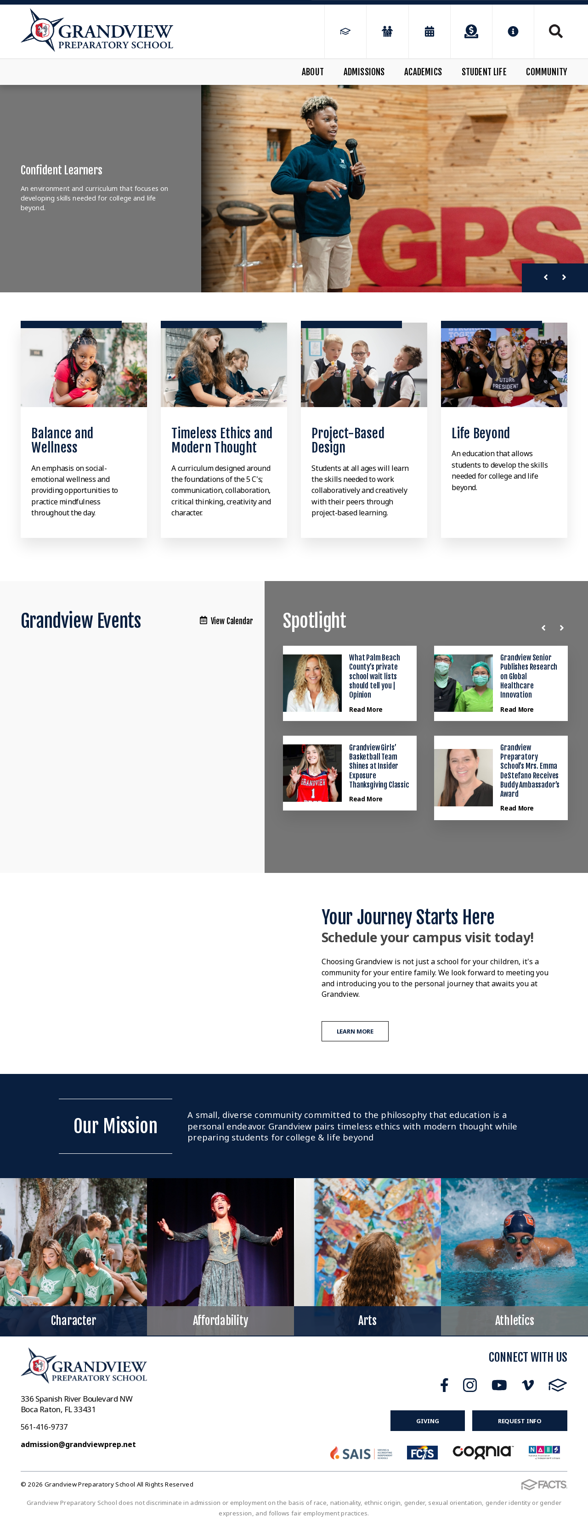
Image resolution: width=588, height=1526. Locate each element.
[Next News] (563, 628)
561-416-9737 (44, 1427)
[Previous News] (545, 628)
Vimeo (528, 1385)
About (313, 72)
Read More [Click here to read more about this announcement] (366, 709)
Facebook (444, 1385)
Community (546, 72)
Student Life (484, 72)
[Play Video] (149, 973)
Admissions (364, 72)
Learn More (355, 1031)
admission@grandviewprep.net (78, 1444)
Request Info (520, 1421)
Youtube (499, 1385)
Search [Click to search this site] (556, 31)
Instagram (470, 1385)
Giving (427, 1421)
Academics (423, 72)
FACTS (557, 1385)
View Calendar (226, 621)
